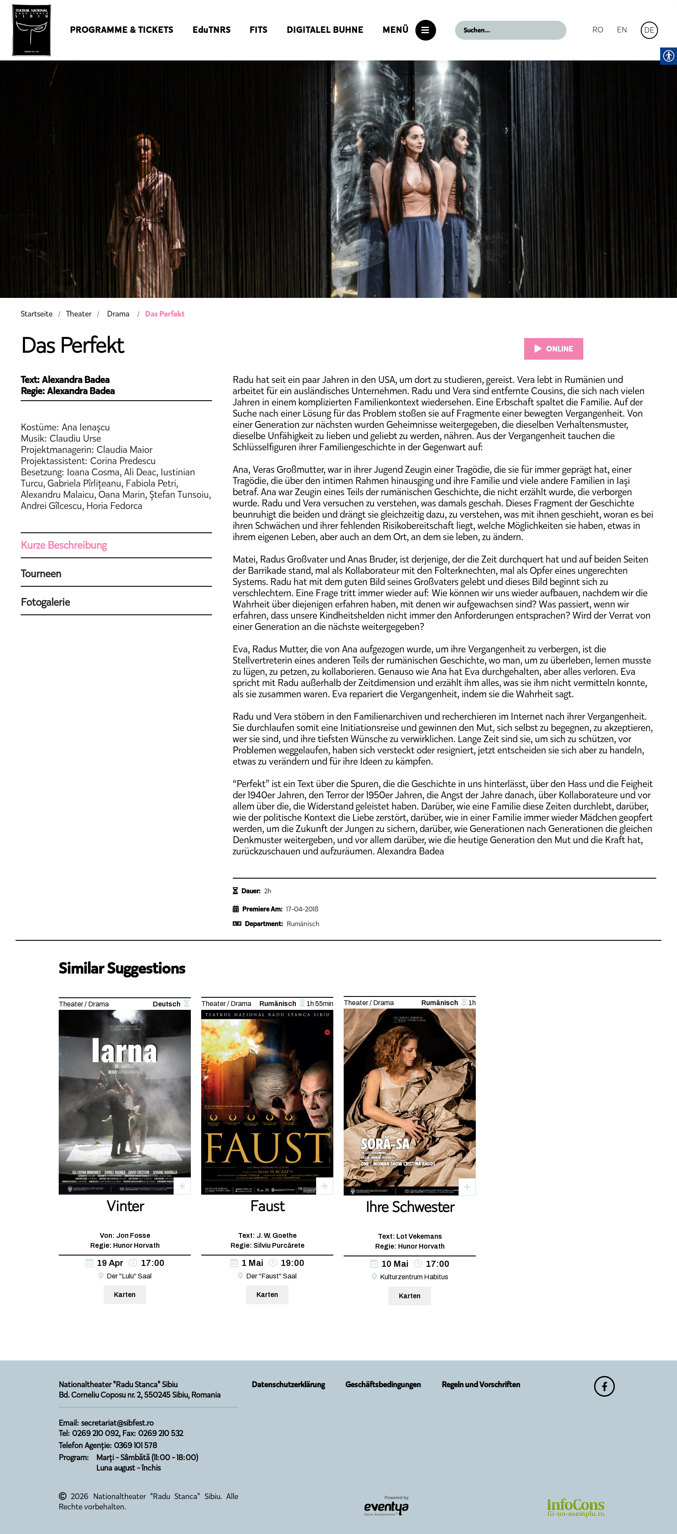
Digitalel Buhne (325, 30)
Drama (118, 314)
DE (649, 30)
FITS (258, 30)
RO (597, 30)
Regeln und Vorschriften (481, 1384)
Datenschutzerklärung (288, 1384)
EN (622, 30)
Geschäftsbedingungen (383, 1384)
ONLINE (554, 348)
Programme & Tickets (121, 30)
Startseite (37, 314)
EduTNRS (212, 30)
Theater (79, 314)
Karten (125, 1294)
